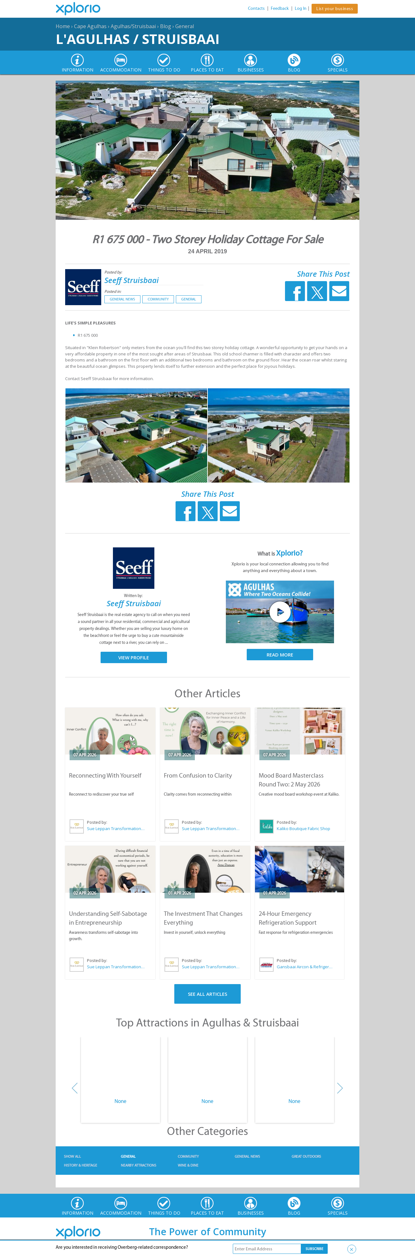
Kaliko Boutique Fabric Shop (303, 828)
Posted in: (112, 291)
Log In (301, 8)
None (121, 1101)
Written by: (134, 595)
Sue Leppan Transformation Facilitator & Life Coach (116, 828)
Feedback (280, 8)
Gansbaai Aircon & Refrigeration (305, 967)
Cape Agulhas (90, 26)
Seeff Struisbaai (131, 280)
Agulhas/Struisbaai (133, 26)
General (184, 26)
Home (63, 26)
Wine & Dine (188, 1165)
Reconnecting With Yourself (105, 775)
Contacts (256, 8)
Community (158, 299)
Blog (165, 26)
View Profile (133, 657)
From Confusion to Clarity (198, 775)
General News (122, 299)
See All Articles (207, 994)
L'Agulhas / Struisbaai (138, 39)
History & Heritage (80, 1165)
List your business (334, 8)
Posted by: (113, 272)
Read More (280, 654)
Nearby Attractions (138, 1165)
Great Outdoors (306, 1156)
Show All (72, 1156)
